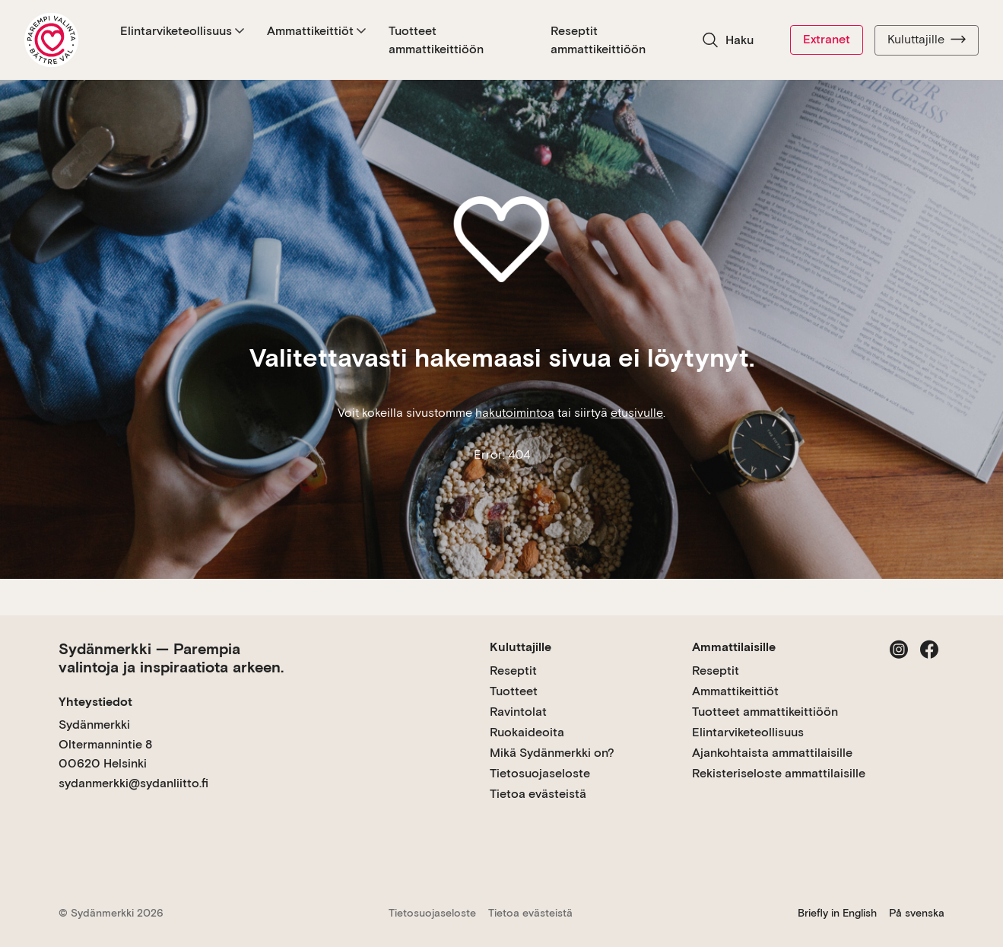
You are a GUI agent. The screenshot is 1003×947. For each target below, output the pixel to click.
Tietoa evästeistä (538, 794)
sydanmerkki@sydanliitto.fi (133, 783)
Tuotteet (514, 691)
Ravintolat (518, 711)
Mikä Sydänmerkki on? (552, 752)
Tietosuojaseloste (540, 773)
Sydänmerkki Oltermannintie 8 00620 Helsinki (105, 744)
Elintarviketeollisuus (182, 31)
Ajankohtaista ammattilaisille (772, 752)
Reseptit (513, 670)
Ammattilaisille (734, 647)
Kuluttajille (926, 39)
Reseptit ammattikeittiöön (598, 40)
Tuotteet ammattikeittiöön (436, 40)
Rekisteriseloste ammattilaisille (778, 773)
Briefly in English (837, 913)
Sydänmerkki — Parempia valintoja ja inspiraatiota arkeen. (171, 658)
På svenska (916, 913)
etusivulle (637, 412)
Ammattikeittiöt (316, 31)
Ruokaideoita (527, 732)
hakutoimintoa (514, 412)
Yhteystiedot (95, 701)
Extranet (826, 39)
